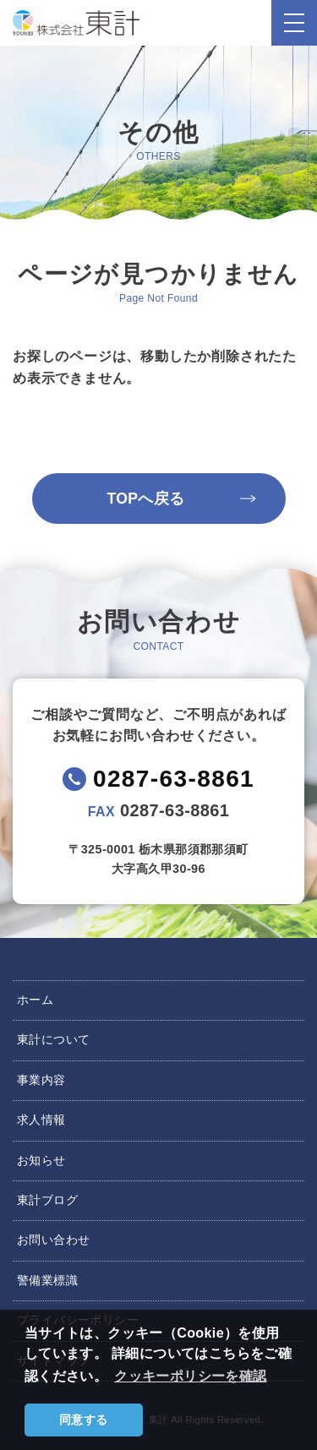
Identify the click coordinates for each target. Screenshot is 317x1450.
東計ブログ (47, 1200)
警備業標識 (47, 1280)
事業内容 (41, 1080)
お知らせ (41, 1160)
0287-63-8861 (173, 779)
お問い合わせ (53, 1239)
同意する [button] (83, 1419)
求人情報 (41, 1119)
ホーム (35, 999)
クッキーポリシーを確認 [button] (190, 1376)
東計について (53, 1039)
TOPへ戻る (145, 498)
